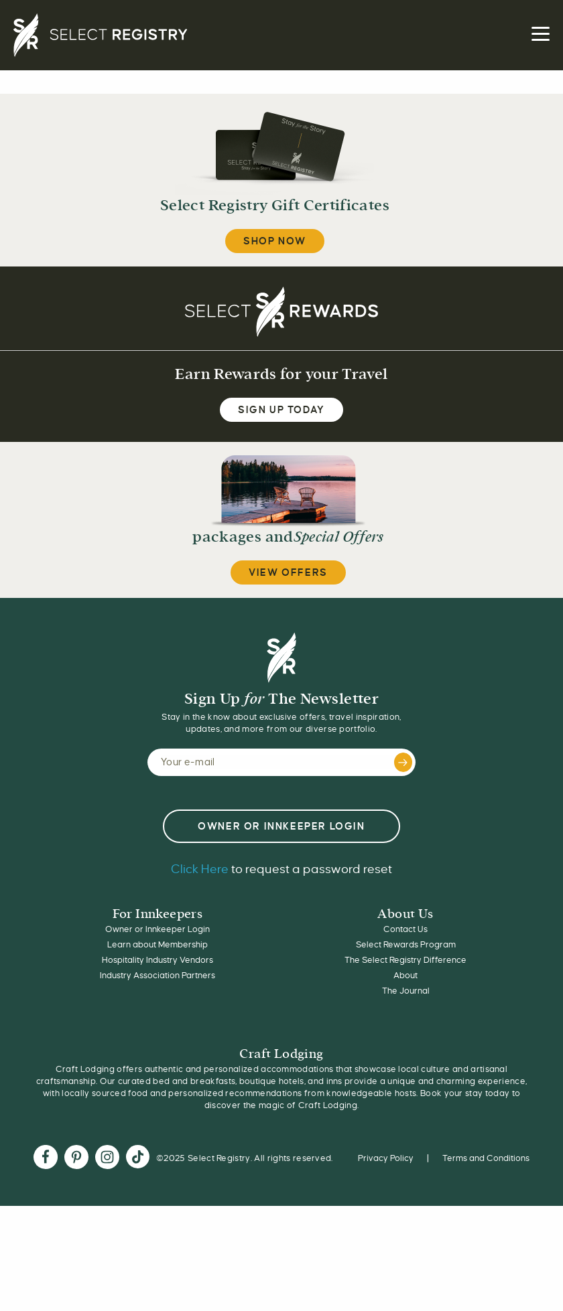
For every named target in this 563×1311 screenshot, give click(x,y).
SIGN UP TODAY (281, 409)
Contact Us (405, 929)
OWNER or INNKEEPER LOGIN (281, 826)
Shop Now (274, 241)
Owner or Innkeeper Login (157, 929)
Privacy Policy (386, 1158)
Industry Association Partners (157, 975)
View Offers (288, 572)
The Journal (406, 991)
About (405, 975)
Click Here (200, 869)
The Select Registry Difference (405, 960)
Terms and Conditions (485, 1158)
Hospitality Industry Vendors (157, 960)
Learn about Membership (157, 944)
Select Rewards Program (406, 944)
